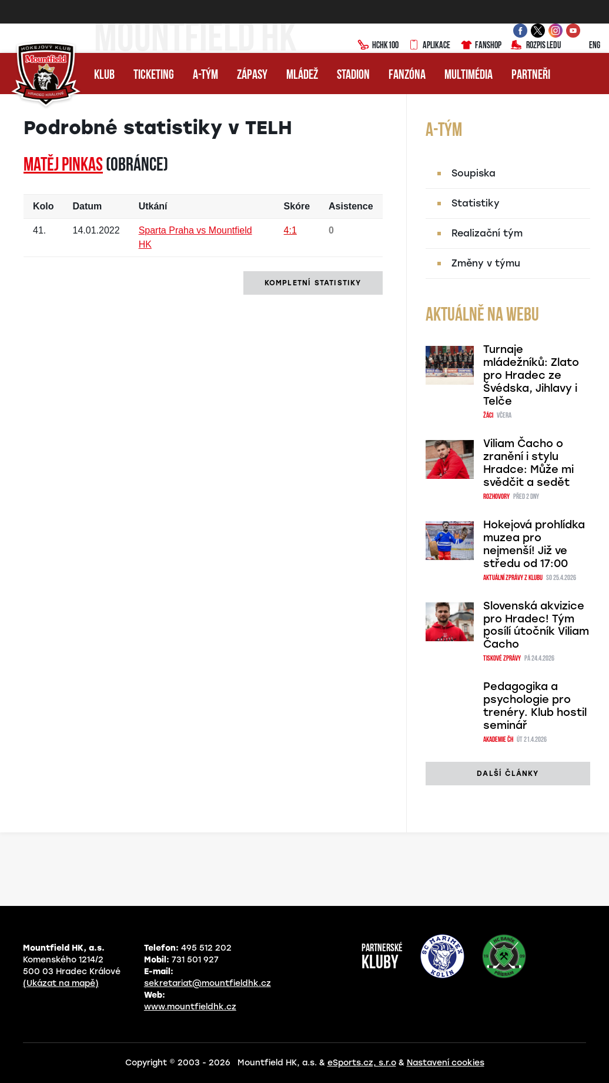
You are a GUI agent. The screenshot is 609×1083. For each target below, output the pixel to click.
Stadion (353, 75)
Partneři (530, 75)
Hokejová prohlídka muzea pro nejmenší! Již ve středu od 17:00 (534, 544)
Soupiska (473, 173)
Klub (104, 75)
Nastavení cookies (445, 1063)
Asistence (351, 206)
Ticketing (153, 75)
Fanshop (480, 46)
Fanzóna (407, 75)
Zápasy (252, 75)
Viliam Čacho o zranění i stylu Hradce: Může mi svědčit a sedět (528, 463)
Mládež (302, 75)
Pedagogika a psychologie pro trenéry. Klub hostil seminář (535, 706)
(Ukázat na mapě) (61, 983)
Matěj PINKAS (63, 165)
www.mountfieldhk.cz (190, 1007)
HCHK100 (378, 46)
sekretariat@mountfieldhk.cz (207, 983)
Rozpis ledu (536, 46)
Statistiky (475, 203)
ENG (585, 46)
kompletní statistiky (313, 283)
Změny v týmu (485, 263)
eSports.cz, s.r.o (361, 1063)
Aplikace (429, 46)
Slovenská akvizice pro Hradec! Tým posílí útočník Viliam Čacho (536, 625)
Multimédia (468, 75)
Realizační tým (487, 233)
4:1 (290, 230)
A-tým (205, 75)
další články (507, 773)
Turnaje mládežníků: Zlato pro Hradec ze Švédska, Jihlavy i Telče (531, 375)
